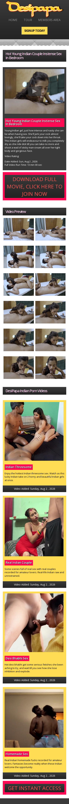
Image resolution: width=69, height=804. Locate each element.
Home (13, 20)
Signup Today (34, 31)
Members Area (49, 20)
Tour (28, 20)
